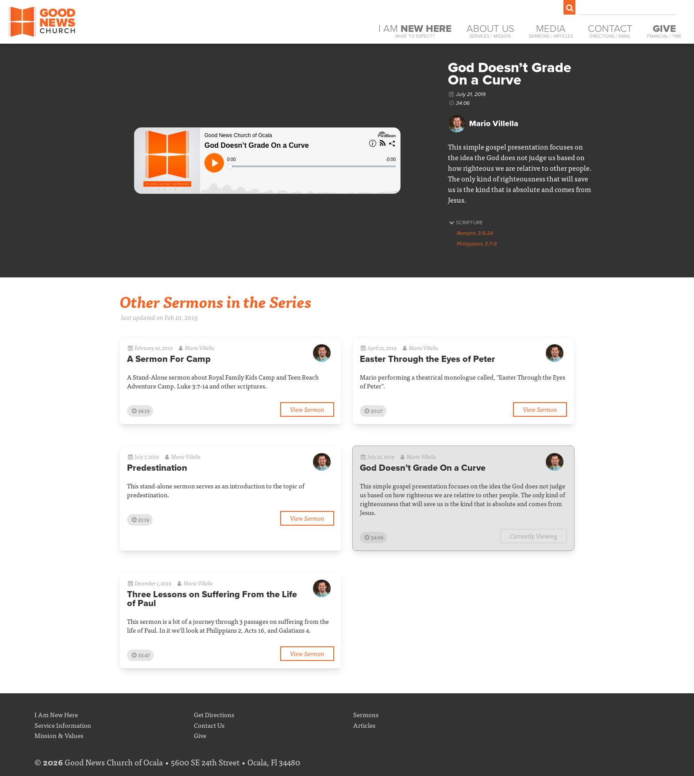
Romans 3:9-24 (475, 233)
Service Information (63, 725)
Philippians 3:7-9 (477, 244)
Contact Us (209, 725)
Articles (364, 725)
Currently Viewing (533, 535)
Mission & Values (59, 735)
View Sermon (307, 409)
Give (200, 735)
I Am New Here (56, 714)
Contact (610, 31)
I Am (414, 31)
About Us (490, 31)
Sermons (365, 714)
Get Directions (214, 714)
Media (551, 31)
